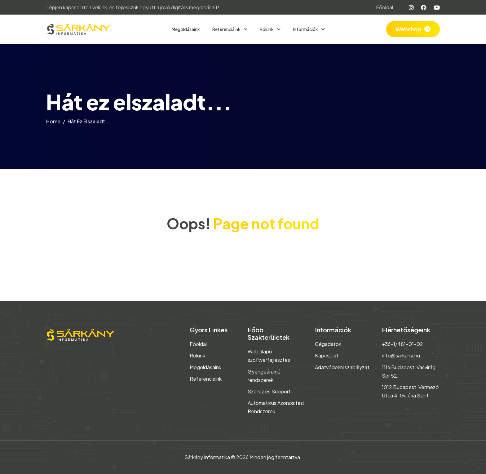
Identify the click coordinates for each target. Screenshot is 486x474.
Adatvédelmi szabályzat (342, 367)
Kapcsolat (326, 355)
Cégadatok (328, 344)
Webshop (408, 29)
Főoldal (384, 7)
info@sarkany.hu (401, 355)
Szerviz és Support (269, 391)
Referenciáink (226, 29)
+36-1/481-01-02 (402, 344)
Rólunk (267, 29)
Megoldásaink (186, 29)
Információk (306, 29)
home (53, 122)
